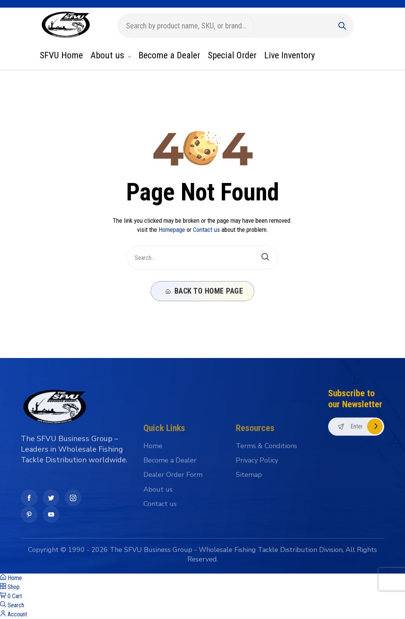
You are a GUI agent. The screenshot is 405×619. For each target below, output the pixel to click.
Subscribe (375, 467)
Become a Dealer (169, 55)
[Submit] (342, 25)
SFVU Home (61, 55)
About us (110, 55)
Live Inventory (289, 55)
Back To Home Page (204, 290)
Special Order (232, 55)
